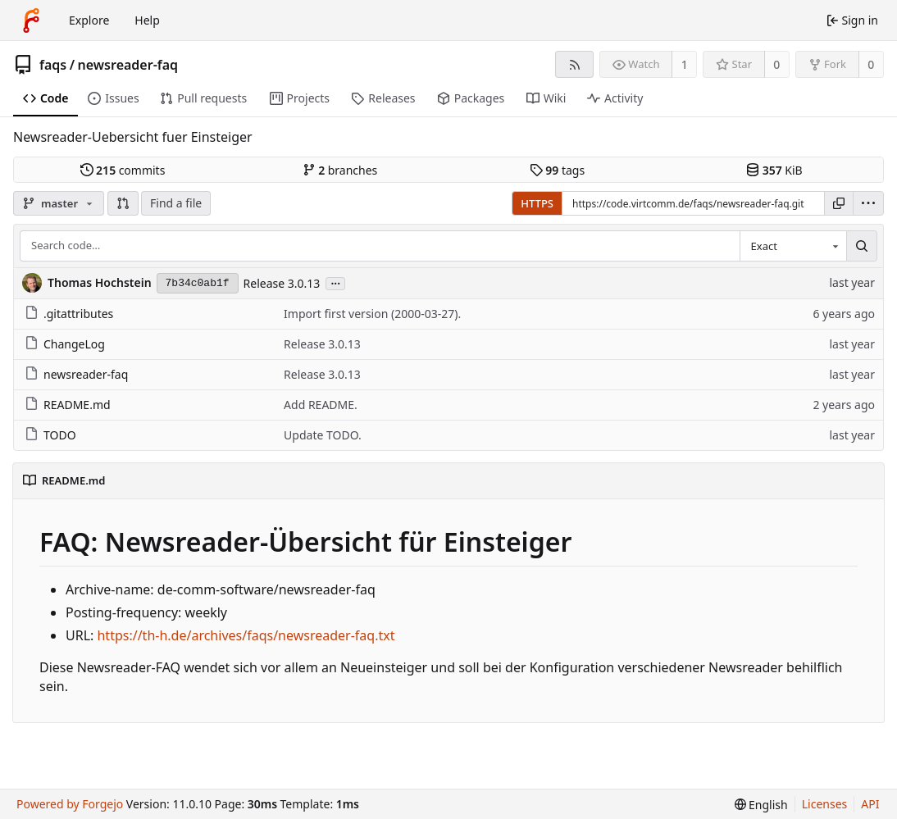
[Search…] (861, 246)
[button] (123, 203)
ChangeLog (65, 344)
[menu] (868, 203)
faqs (52, 65)
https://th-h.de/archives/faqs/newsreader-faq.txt (245, 635)
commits (123, 170)
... (335, 282)
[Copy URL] (839, 203)
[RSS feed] (574, 64)
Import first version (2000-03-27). (372, 313)
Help (147, 20)
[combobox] (793, 246)
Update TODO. (323, 435)
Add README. (320, 404)
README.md (68, 404)
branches (340, 170)
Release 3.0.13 (282, 283)
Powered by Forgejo (69, 804)
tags (557, 170)
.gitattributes (69, 313)
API (870, 804)
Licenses (825, 804)
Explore (89, 20)
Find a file (176, 203)
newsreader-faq (128, 65)
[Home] (31, 20)
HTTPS (537, 203)
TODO (50, 435)
